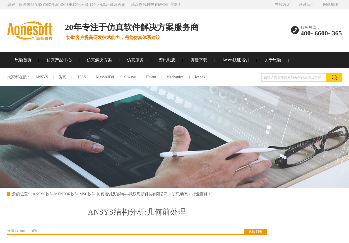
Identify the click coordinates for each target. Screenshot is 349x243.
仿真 (62, 77)
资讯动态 (167, 60)
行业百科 (200, 194)
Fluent (151, 77)
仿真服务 (135, 60)
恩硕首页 (23, 60)
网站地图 (331, 5)
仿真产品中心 (59, 60)
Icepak (200, 77)
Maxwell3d (105, 77)
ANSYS (41, 77)
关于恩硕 (272, 60)
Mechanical (175, 77)
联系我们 (306, 5)
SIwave (130, 77)
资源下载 (199, 60)
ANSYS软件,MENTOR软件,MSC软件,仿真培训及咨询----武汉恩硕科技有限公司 (100, 194)
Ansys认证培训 (236, 60)
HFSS (81, 77)
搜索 (334, 77)
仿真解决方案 (99, 60)
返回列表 (255, 232)
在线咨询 (282, 5)
